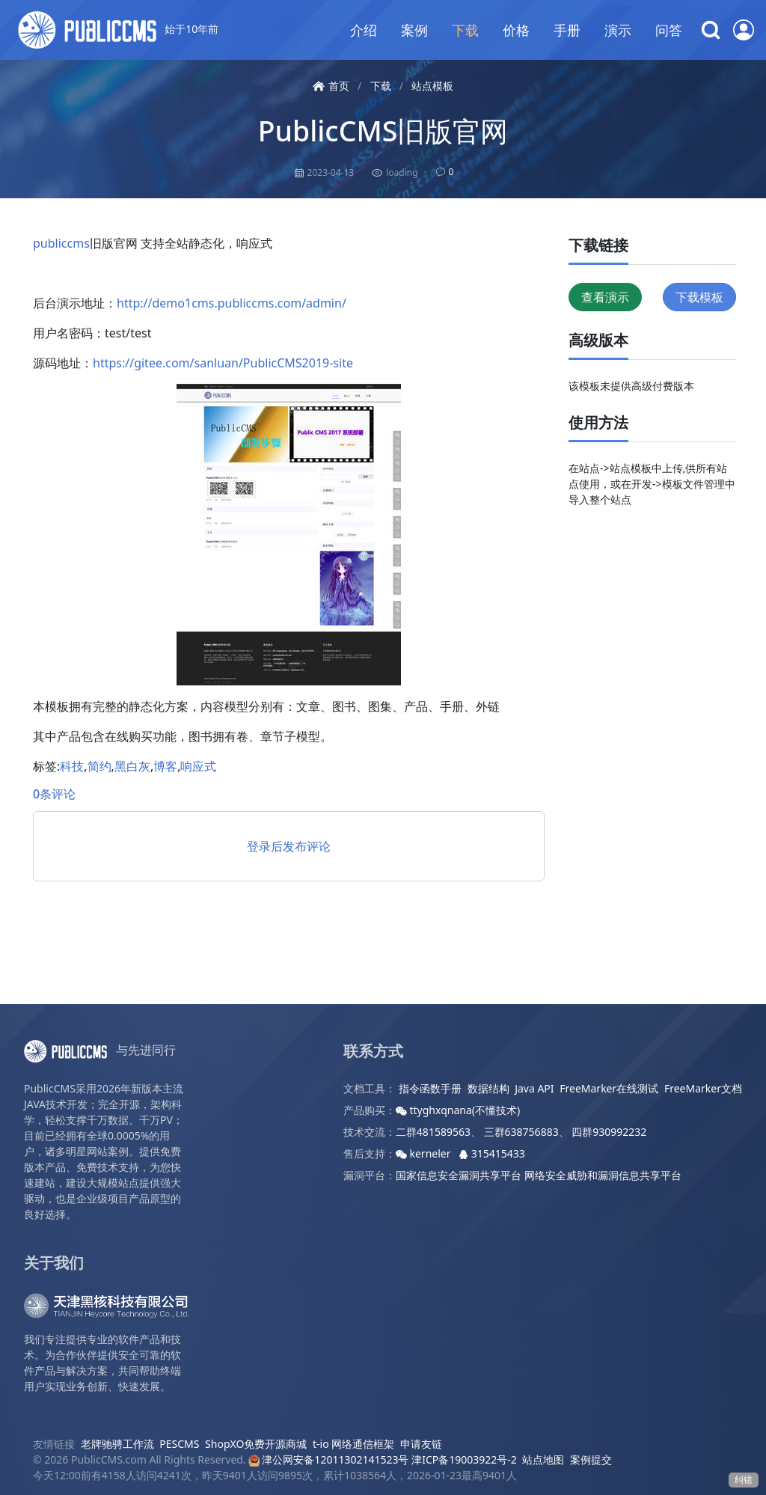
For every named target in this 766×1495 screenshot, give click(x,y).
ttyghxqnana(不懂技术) (458, 1110)
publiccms (61, 243)
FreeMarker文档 (703, 1088)
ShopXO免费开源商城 (256, 1444)
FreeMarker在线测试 (609, 1088)
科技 (72, 766)
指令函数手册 (430, 1088)
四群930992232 (609, 1132)
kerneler (424, 1153)
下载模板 (699, 297)
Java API (534, 1088)
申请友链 (421, 1444)
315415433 (492, 1153)
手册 (567, 30)
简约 (99, 766)
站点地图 (543, 1459)
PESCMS (179, 1444)
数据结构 (488, 1088)
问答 (668, 30)
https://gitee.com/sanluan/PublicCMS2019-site (223, 363)
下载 (465, 30)
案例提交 (591, 1459)
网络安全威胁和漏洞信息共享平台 (602, 1175)
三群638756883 (521, 1132)
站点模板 (432, 86)
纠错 (744, 1479)
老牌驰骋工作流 (117, 1444)
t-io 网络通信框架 (353, 1444)
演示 (617, 30)
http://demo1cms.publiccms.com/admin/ (231, 303)
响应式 (198, 766)
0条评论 (54, 794)
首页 (331, 86)
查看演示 (605, 297)
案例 (414, 30)
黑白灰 (132, 766)
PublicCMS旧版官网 (383, 130)
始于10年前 (118, 30)
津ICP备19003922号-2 (464, 1459)
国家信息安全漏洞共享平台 (458, 1175)
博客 (165, 766)
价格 (516, 30)
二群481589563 (433, 1132)
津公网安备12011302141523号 (328, 1459)
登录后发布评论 (289, 846)
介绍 (363, 30)
